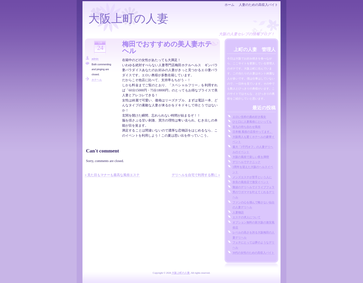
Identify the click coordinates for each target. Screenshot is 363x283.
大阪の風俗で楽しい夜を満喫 (251, 156)
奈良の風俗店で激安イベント (251, 182)
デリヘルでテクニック (246, 162)
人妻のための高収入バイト (258, 5)
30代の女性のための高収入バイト (253, 252)
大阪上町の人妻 (128, 18)
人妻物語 (238, 212)
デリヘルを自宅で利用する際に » (196, 175)
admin (95, 58)
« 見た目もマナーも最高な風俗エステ (112, 175)
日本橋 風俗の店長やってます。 (252, 131)
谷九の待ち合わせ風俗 (246, 126)
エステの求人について (246, 217)
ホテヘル (97, 79)
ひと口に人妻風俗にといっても (252, 121)
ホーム (229, 5)
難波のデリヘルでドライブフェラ (253, 187)
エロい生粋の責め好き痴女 (249, 116)
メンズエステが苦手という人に (252, 177)
